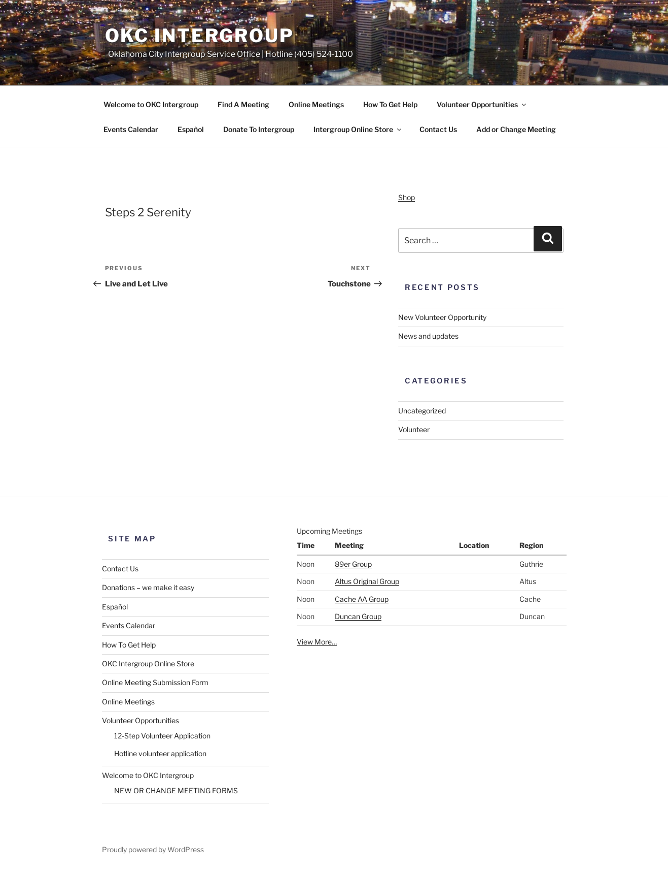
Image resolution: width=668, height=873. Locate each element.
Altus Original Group (367, 581)
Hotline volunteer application (160, 753)
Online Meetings (316, 104)
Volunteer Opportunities (482, 104)
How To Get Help (390, 104)
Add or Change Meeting (516, 129)
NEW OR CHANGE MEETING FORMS (176, 790)
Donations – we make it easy (148, 587)
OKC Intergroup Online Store (148, 663)
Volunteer (414, 429)
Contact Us (438, 129)
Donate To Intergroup (258, 129)
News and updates (428, 336)
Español (191, 129)
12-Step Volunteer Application (162, 735)
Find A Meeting (243, 104)
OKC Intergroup (199, 35)
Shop (406, 197)
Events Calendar (130, 129)
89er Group (353, 564)
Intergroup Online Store (358, 129)
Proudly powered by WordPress (153, 849)
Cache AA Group (362, 599)
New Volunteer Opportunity (442, 317)
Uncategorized (422, 410)
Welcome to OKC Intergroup (150, 104)
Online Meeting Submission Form (155, 682)
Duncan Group (358, 616)
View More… (317, 641)
